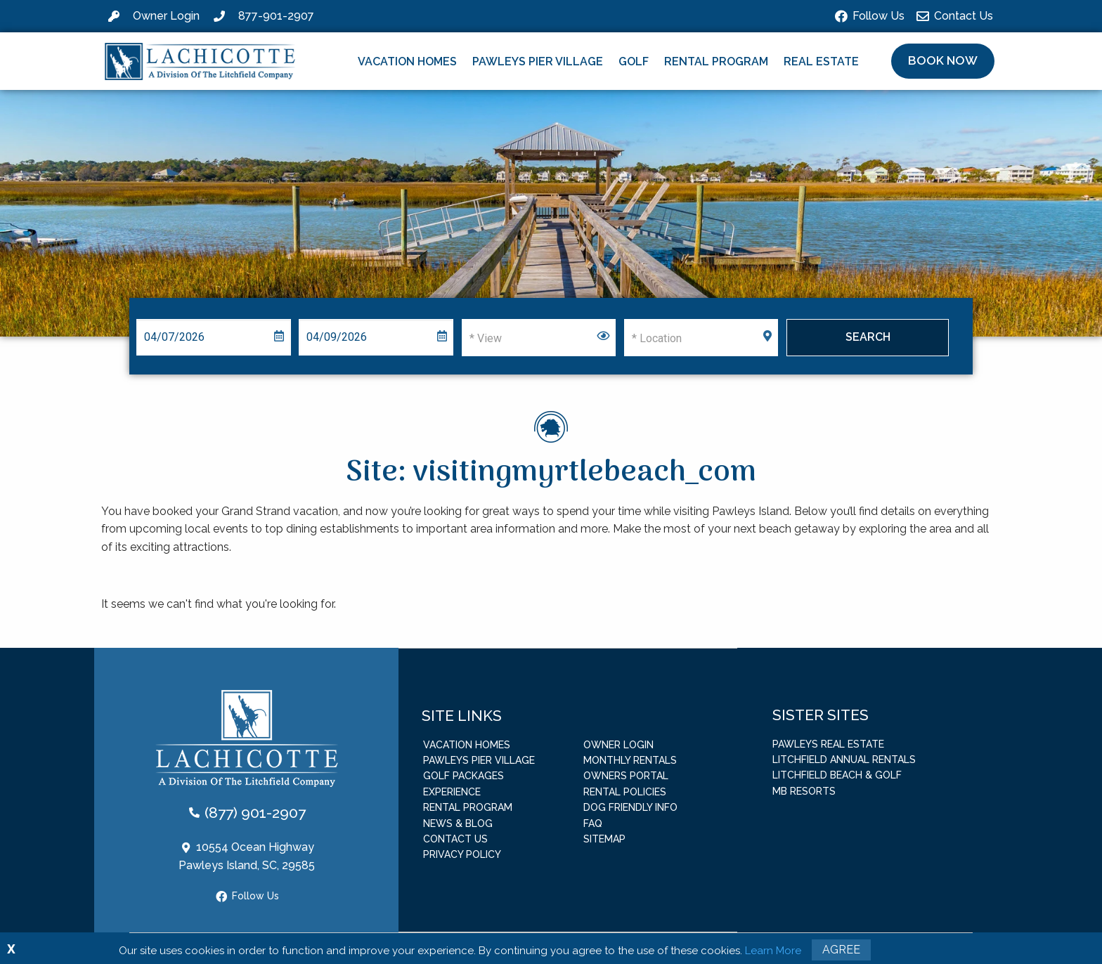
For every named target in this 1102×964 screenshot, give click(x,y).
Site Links (462, 715)
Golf (633, 61)
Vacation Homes (407, 61)
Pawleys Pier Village (537, 61)
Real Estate (821, 61)
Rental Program (716, 61)
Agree (841, 949)
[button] (942, 61)
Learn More (773, 950)
